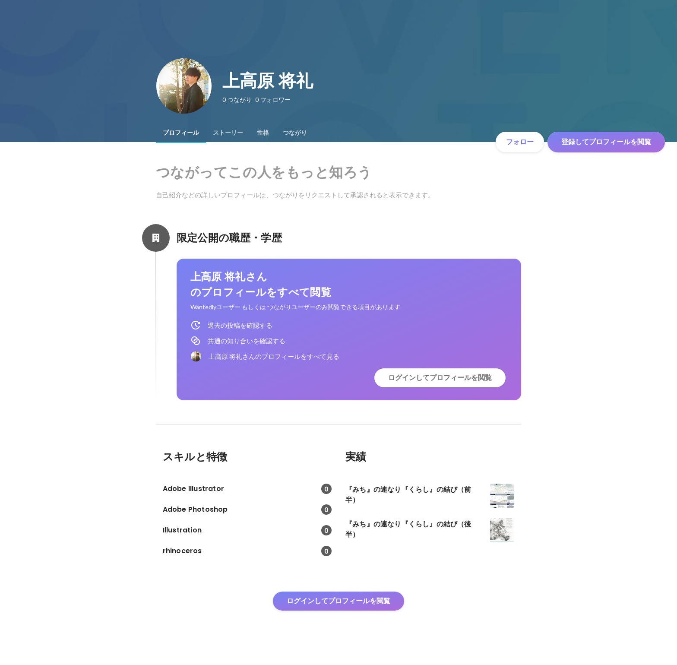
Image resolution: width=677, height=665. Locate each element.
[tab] (181, 132)
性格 (263, 132)
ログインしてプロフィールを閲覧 (440, 378)
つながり (295, 132)
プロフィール (181, 132)
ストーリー (228, 132)
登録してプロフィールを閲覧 (606, 142)
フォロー (520, 142)
